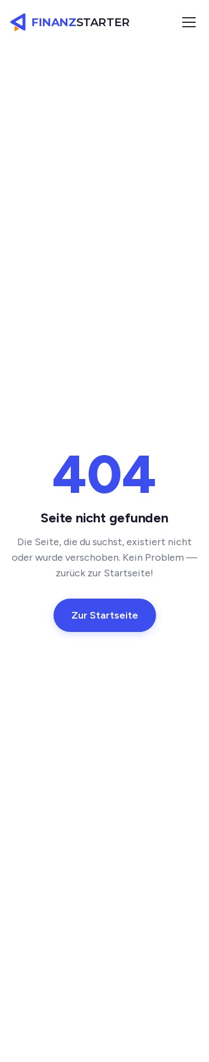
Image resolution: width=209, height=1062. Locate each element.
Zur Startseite (104, 615)
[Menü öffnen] (189, 22)
